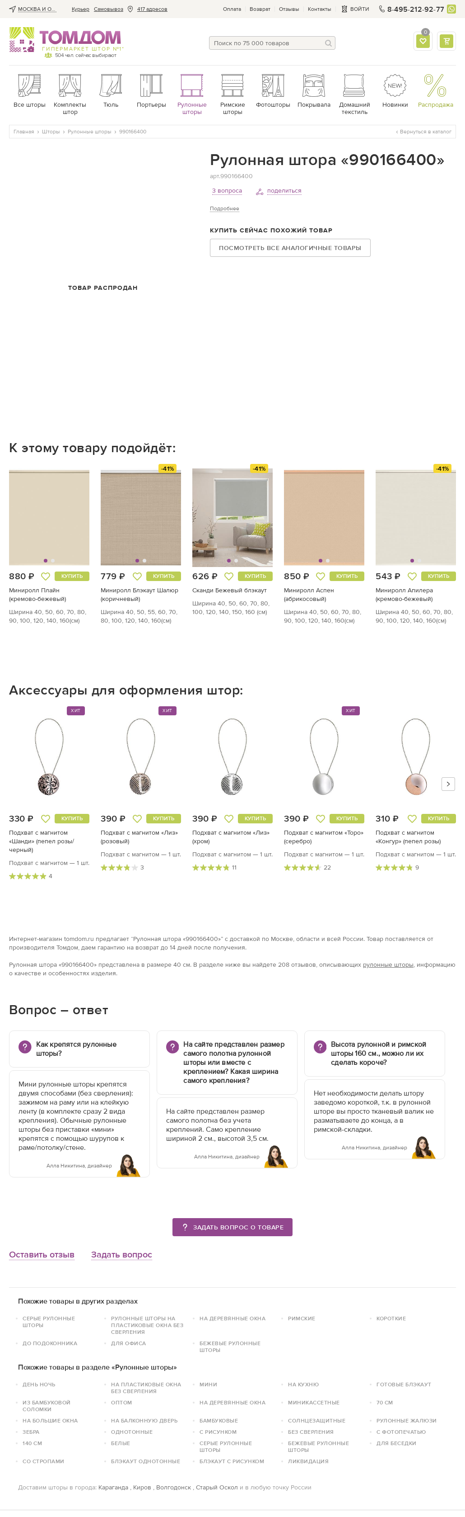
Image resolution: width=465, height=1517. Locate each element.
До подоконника (50, 1343)
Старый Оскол (217, 1487)
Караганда (113, 1487)
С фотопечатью (401, 1432)
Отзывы (289, 9)
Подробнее (224, 208)
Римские (302, 1318)
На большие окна (50, 1421)
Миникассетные (314, 1402)
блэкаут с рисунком (232, 1461)
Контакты (319, 9)
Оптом (121, 1402)
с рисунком (218, 1432)
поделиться (284, 190)
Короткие (391, 1318)
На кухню (303, 1384)
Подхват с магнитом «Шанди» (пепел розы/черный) (41, 841)
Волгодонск (173, 1487)
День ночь (39, 1384)
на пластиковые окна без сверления (146, 1387)
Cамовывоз (108, 9)
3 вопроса (227, 190)
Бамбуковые (219, 1421)
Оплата (232, 9)
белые (120, 1443)
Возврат (260, 9)
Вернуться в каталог (423, 131)
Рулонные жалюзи (407, 1421)
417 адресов (152, 9)
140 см (32, 1443)
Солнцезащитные (316, 1421)
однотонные (132, 1432)
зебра (31, 1432)
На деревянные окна (232, 1318)
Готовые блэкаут (404, 1384)
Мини (208, 1384)
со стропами (44, 1461)
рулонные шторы (388, 965)
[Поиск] (328, 43)
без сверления (311, 1432)
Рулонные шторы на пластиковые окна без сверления (147, 1325)
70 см (385, 1402)
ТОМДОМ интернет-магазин (65, 40)
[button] (29, 517)
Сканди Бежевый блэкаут (229, 590)
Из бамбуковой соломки (47, 1406)
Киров (142, 1487)
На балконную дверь (144, 1421)
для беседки (397, 1443)
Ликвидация (308, 1461)
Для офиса (128, 1343)
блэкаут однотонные (145, 1461)
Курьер (80, 9)
